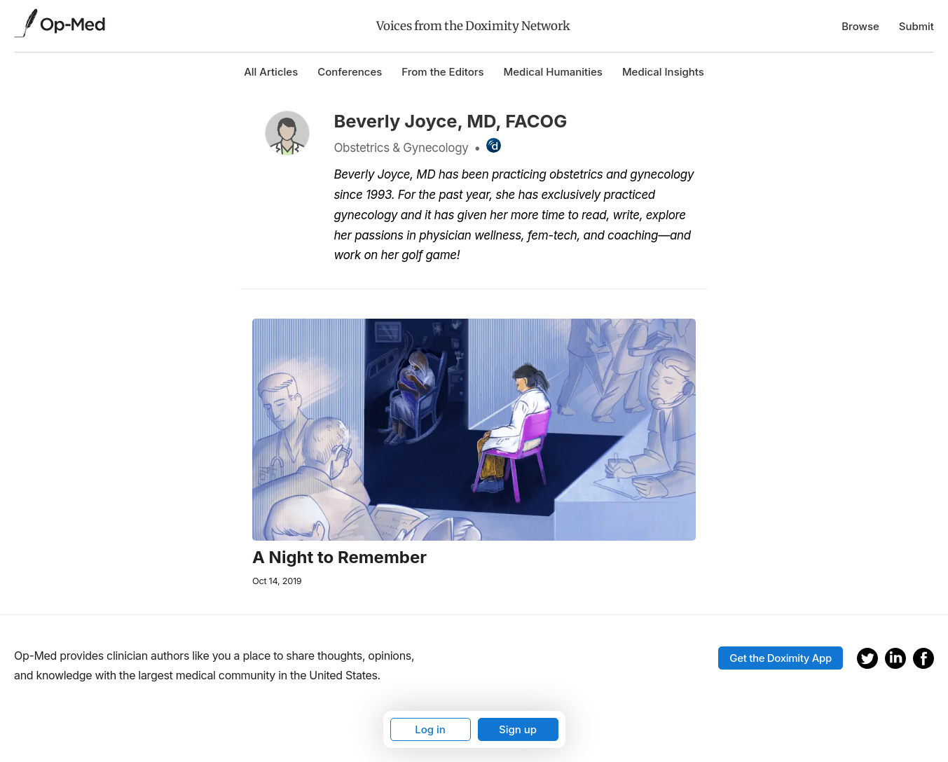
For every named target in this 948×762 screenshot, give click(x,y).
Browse (860, 26)
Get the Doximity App (780, 658)
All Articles (271, 72)
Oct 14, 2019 (276, 581)
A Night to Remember (339, 557)
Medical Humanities (553, 72)
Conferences (349, 72)
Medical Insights (663, 72)
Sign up (518, 729)
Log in (430, 729)
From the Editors (442, 72)
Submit (916, 26)
